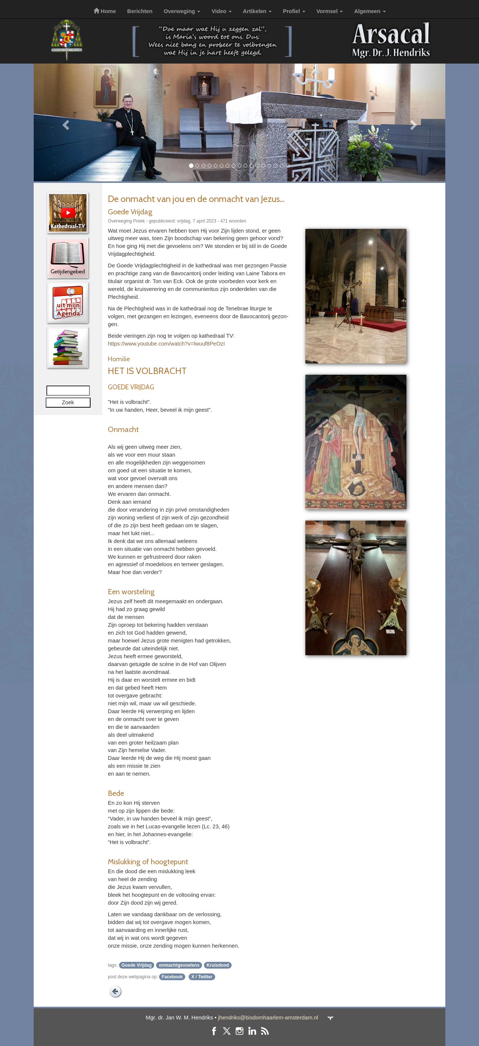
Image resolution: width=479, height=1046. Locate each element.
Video (221, 11)
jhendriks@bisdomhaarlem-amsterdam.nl (268, 1018)
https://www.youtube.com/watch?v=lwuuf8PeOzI (166, 344)
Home (105, 11)
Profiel (294, 11)
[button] (64, 122)
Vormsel (330, 11)
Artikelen (257, 11)
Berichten (140, 11)
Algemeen (369, 11)
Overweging (182, 11)
